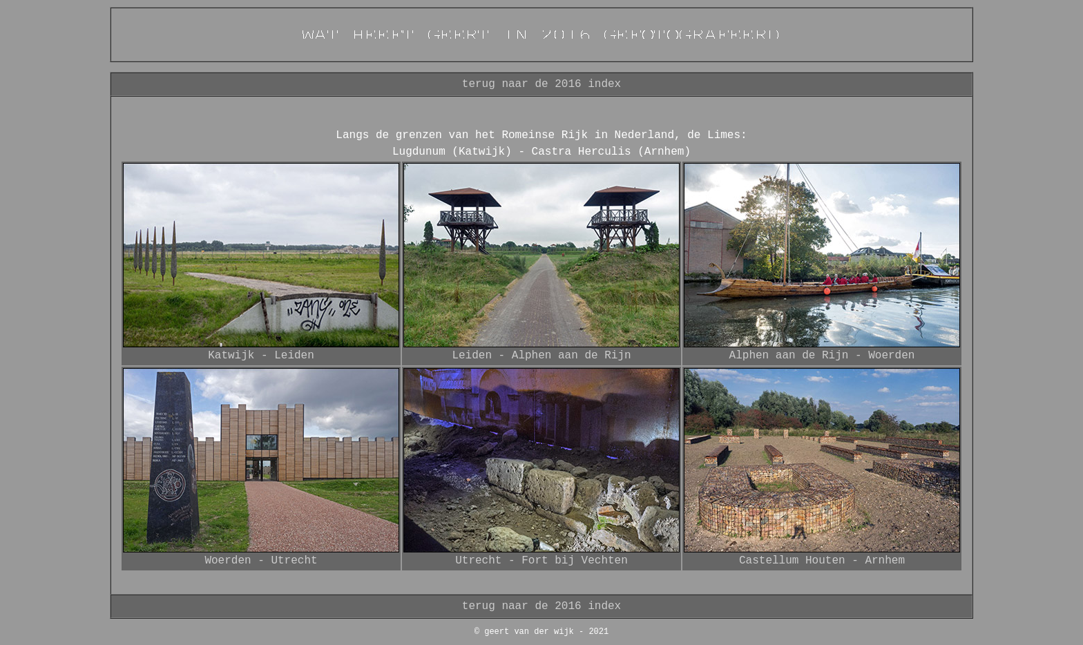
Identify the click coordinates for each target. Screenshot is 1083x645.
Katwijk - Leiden (261, 355)
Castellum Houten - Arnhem (822, 561)
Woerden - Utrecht (260, 561)
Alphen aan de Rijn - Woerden (822, 355)
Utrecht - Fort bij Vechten (541, 561)
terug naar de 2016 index (541, 84)
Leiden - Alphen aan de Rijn (541, 355)
